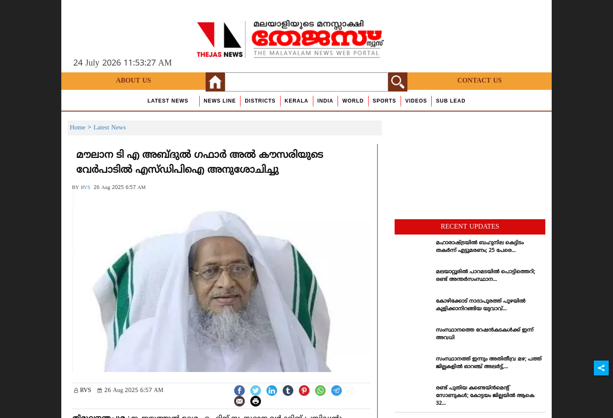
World (353, 101)
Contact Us (479, 81)
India (326, 101)
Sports (384, 101)
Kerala (297, 101)
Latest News (167, 101)
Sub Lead (450, 101)
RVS (85, 188)
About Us (133, 81)
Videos (416, 101)
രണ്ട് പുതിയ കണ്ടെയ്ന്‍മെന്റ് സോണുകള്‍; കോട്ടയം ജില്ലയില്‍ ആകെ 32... (485, 396)
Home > (82, 128)
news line (220, 101)
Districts (260, 101)
